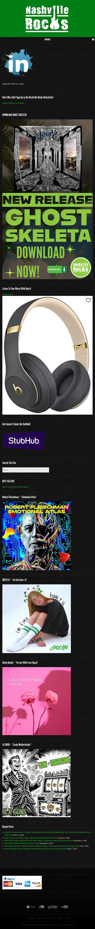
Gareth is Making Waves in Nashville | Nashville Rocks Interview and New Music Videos (35, 849)
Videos (60, 918)
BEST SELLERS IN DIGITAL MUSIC (15, 487)
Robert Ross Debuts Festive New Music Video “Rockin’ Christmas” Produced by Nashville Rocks (38, 841)
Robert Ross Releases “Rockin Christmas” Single (21, 843)
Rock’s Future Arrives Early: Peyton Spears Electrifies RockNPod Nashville (31, 838)
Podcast (46, 918)
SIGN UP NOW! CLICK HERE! (13, 103)
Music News (31, 918)
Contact (67, 918)
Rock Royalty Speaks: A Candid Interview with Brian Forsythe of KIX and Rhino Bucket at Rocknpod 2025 (42, 846)
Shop (39, 918)
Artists (53, 918)
